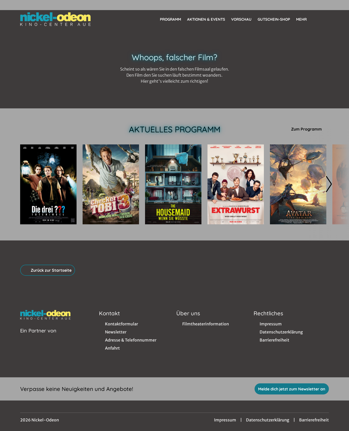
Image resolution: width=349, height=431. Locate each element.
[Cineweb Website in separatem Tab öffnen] (38, 337)
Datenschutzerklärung (267, 419)
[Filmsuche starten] (324, 19)
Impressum (225, 419)
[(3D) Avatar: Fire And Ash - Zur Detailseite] (298, 184)
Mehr (304, 19)
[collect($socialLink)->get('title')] (9, 5)
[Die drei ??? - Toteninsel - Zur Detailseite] (48, 184)
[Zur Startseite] (55, 19)
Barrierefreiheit (314, 419)
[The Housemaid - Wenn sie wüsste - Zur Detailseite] (173, 184)
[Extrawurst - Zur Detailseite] (235, 184)
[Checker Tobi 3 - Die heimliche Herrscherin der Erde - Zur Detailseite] (111, 184)
